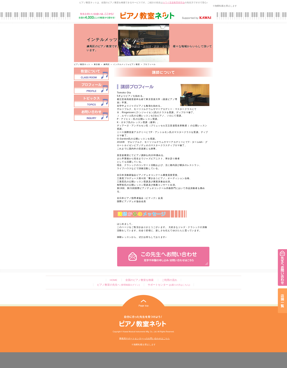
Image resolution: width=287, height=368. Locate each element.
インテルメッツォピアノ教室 (126, 64)
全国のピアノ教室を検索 (139, 280)
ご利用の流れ (169, 280)
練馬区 (107, 64)
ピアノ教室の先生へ (118, 284)
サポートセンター (169, 284)
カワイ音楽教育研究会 (174, 2)
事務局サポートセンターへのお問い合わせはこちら (144, 338)
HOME (113, 280)
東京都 (97, 64)
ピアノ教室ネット (82, 64)
